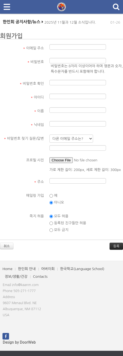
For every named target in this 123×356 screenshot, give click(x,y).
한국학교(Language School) (82, 269)
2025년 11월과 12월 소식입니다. (70, 24)
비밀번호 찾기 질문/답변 (24, 138)
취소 (7, 246)
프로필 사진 (35, 160)
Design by (19, 342)
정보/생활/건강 (16, 276)
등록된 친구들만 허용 (67, 223)
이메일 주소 (33, 48)
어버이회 (48, 269)
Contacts (40, 276)
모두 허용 (58, 216)
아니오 (56, 202)
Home (7, 269)
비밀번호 (35, 62)
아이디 (37, 97)
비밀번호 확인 (32, 83)
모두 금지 (58, 230)
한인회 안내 (27, 269)
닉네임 (37, 125)
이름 (39, 111)
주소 (39, 182)
